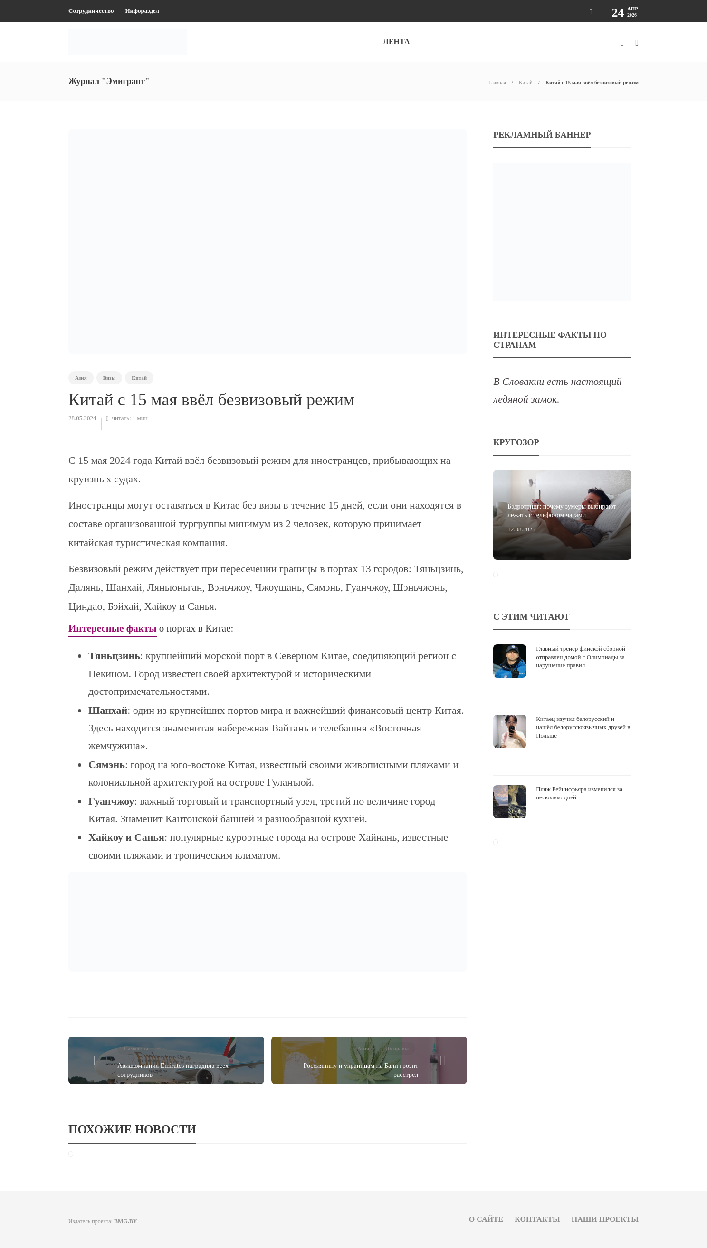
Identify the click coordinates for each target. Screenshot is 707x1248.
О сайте (486, 1219)
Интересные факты (112, 628)
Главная (497, 82)
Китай (526, 82)
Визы (109, 378)
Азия (81, 378)
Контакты (537, 1219)
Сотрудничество (91, 10)
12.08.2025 (521, 529)
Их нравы (397, 1048)
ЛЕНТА (396, 42)
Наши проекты (605, 1219)
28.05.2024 (82, 418)
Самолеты (136, 1048)
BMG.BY (125, 1221)
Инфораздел (142, 10)
